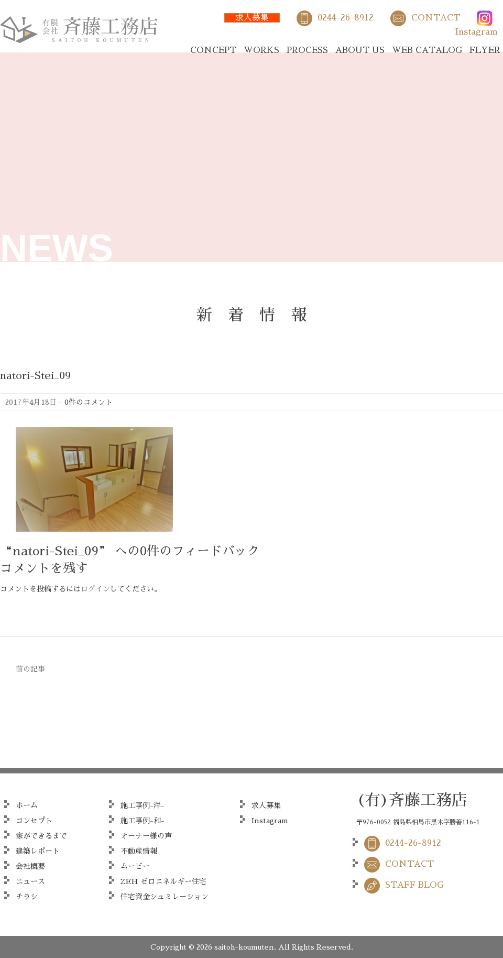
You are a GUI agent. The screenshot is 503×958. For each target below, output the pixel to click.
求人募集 (252, 18)
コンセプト (34, 820)
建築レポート (38, 851)
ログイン (95, 589)
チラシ (27, 896)
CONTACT (435, 18)
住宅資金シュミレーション (165, 896)
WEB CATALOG (427, 50)
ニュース (30, 881)
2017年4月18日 (31, 402)
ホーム (27, 805)
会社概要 (30, 866)
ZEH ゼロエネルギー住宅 (163, 881)
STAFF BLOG (414, 885)
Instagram (476, 32)
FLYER (484, 50)
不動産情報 (139, 851)
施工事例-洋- (143, 805)
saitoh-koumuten (244, 947)
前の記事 (30, 669)
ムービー (135, 866)
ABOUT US (360, 50)
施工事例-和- (143, 820)
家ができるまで (41, 835)
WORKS (261, 50)
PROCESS (307, 50)
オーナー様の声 (146, 835)
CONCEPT (213, 50)
